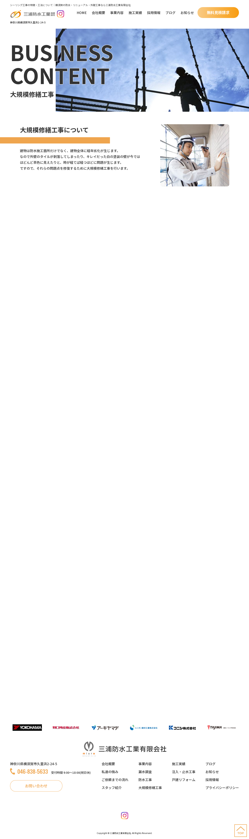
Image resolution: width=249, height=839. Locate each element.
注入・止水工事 (183, 771)
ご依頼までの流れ (115, 779)
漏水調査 (145, 771)
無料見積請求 (218, 12)
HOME (82, 12)
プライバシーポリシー (222, 787)
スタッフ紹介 (112, 787)
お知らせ (187, 12)
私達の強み (110, 771)
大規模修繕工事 (150, 787)
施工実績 (135, 12)
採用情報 (153, 12)
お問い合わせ (36, 785)
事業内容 (117, 12)
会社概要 (98, 12)
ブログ (170, 12)
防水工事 (145, 779)
